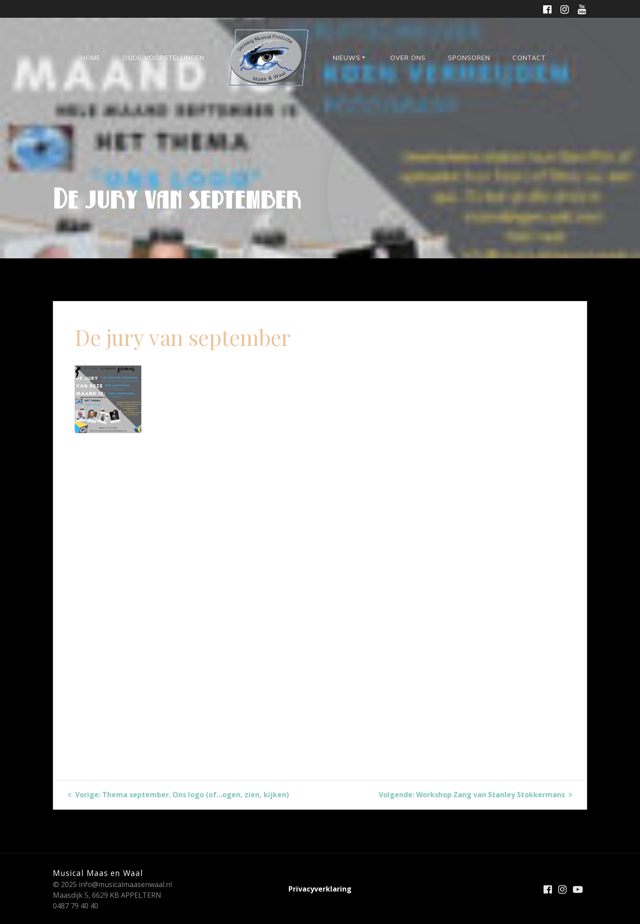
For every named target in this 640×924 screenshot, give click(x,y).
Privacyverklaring (320, 889)
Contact (529, 58)
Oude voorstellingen (163, 58)
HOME (90, 58)
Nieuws (346, 58)
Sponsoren (469, 58)
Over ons (408, 58)
